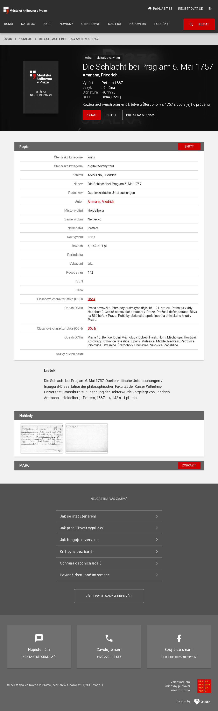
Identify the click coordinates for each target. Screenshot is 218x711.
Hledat (199, 24)
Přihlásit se (160, 9)
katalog (25, 39)
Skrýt (189, 146)
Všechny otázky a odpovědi (109, 596)
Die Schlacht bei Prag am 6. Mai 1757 (69, 39)
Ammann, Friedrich (100, 75)
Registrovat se (190, 8)
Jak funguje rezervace (79, 540)
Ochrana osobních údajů (81, 563)
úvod (8, 39)
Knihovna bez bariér (77, 551)
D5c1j (92, 328)
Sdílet (111, 115)
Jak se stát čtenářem (78, 516)
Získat (91, 115)
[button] (40, 87)
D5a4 (91, 299)
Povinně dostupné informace (85, 575)
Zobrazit (189, 465)
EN (210, 8)
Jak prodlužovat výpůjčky (81, 528)
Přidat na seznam (140, 115)
